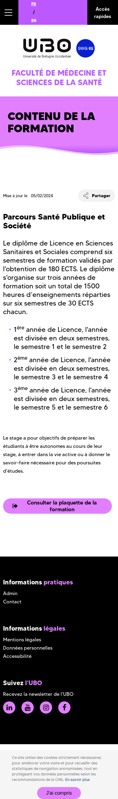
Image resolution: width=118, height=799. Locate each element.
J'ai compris (59, 793)
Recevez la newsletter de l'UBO (38, 694)
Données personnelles (27, 648)
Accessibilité (17, 656)
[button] (9, 12)
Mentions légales (22, 640)
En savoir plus (77, 779)
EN (33, 20)
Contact (12, 602)
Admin (10, 593)
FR (33, 4)
